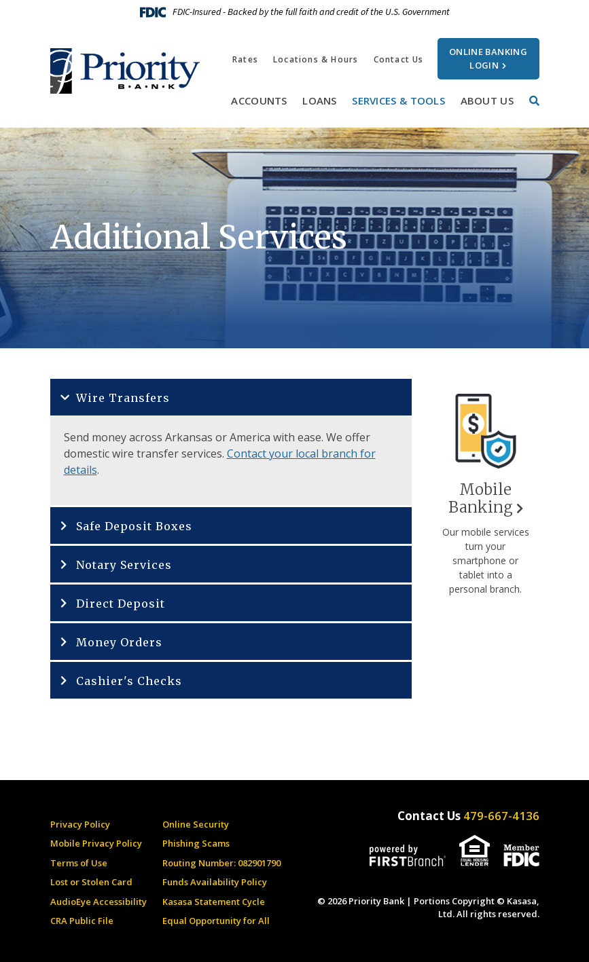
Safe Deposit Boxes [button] (134, 526)
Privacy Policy (80, 824)
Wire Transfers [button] (123, 398)
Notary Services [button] (124, 565)
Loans (319, 100)
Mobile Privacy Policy (96, 843)
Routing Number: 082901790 (221, 863)
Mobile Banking (480, 499)
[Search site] (534, 101)
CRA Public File (81, 920)
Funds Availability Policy (214, 882)
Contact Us (399, 59)
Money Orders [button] (119, 642)
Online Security (195, 824)
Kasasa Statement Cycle (213, 901)
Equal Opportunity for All (216, 920)
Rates (245, 59)
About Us (487, 100)
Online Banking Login (488, 58)
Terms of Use (78, 863)
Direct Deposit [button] (120, 603)
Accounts (259, 100)
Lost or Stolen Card (91, 882)
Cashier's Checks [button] (129, 681)
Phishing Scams (196, 843)
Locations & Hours (315, 59)
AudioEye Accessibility (98, 901)
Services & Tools (398, 100)
